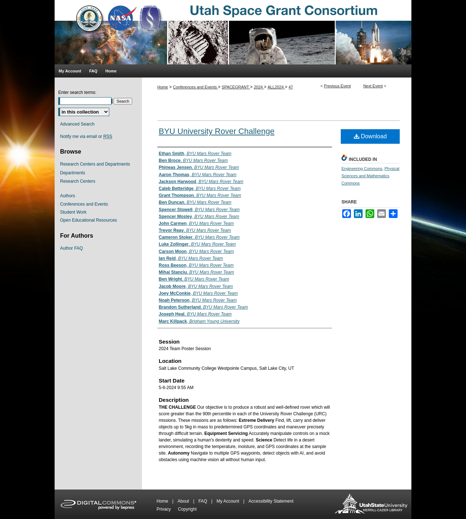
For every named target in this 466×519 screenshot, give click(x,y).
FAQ (203, 501)
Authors (67, 195)
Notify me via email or (86, 136)
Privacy (164, 509)
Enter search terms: (77, 92)
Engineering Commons (361, 168)
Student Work (73, 212)
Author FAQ (71, 248)
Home (162, 87)
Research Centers (77, 181)
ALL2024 (276, 87)
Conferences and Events (195, 87)
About (184, 501)
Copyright (187, 509)
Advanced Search (77, 124)
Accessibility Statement (271, 501)
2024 (259, 87)
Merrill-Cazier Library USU (371, 504)
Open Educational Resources (88, 220)
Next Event (373, 86)
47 (291, 87)
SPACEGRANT (236, 87)
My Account (228, 501)
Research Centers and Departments (95, 164)
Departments (72, 172)
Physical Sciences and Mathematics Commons (370, 175)
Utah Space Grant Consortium (233, 32)
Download (370, 136)
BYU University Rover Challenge (217, 131)
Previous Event (337, 86)
